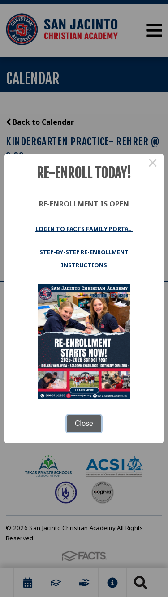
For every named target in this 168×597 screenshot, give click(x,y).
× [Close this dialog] (152, 164)
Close (84, 423)
